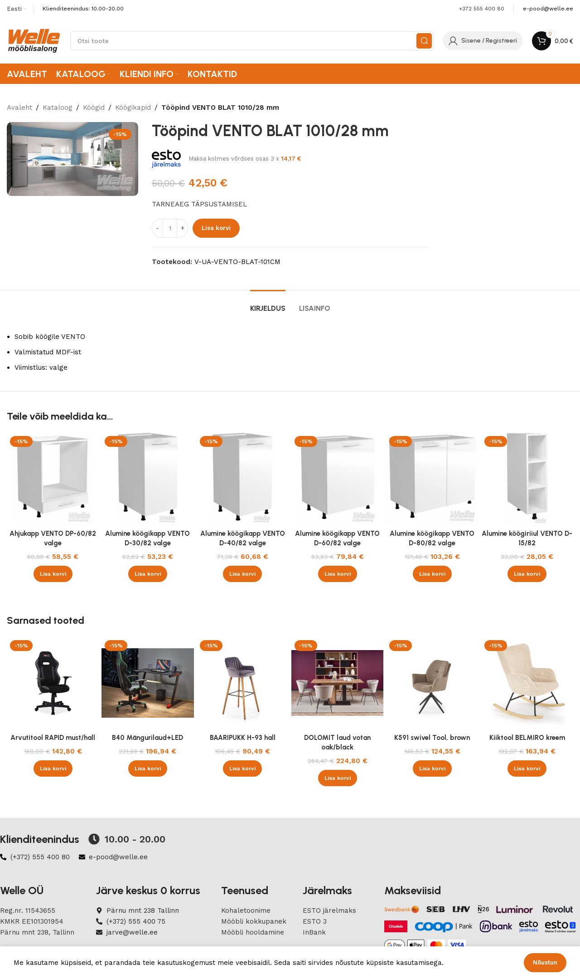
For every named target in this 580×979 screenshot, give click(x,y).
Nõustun (545, 962)
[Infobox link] (548, 9)
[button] (53, 574)
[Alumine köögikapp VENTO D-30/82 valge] (147, 479)
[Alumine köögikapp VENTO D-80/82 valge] (432, 479)
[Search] (252, 40)
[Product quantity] (170, 228)
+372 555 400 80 (481, 8)
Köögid (94, 107)
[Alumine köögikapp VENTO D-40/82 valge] (243, 479)
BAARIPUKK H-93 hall (243, 738)
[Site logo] (34, 40)
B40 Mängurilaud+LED (147, 738)
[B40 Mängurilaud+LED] (147, 683)
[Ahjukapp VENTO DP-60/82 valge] (53, 479)
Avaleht (19, 107)
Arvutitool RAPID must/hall (52, 738)
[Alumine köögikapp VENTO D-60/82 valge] (337, 479)
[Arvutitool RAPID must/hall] (53, 683)
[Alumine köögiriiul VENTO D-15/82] (527, 479)
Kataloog (57, 107)
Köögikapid (133, 107)
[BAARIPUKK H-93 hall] (243, 683)
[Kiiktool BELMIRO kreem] (527, 683)
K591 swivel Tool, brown (432, 738)
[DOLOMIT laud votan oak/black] (337, 683)
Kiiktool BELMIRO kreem (527, 738)
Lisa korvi (216, 228)
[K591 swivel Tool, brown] (432, 683)
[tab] (267, 304)
